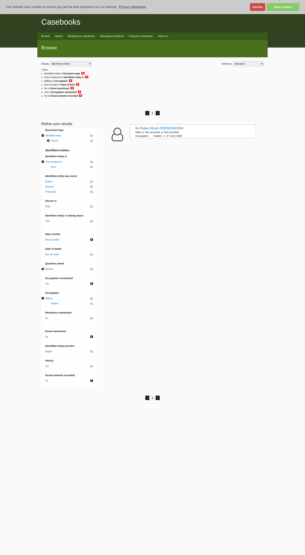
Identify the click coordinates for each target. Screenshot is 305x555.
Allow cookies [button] (283, 7)
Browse (45, 36)
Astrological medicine (112, 36)
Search (59, 36)
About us (163, 36)
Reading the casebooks (81, 36)
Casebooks (60, 22)
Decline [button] (258, 7)
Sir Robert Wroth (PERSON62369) (159, 128)
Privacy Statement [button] (132, 7)
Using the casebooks (141, 36)
